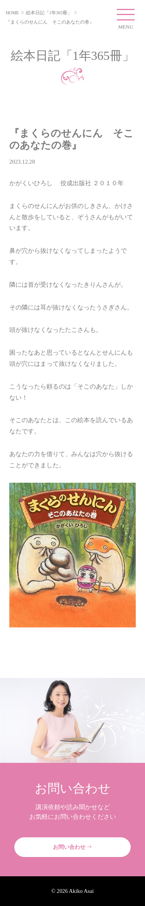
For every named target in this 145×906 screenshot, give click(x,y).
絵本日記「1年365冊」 (49, 12)
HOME (12, 12)
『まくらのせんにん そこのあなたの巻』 (50, 22)
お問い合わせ (72, 847)
